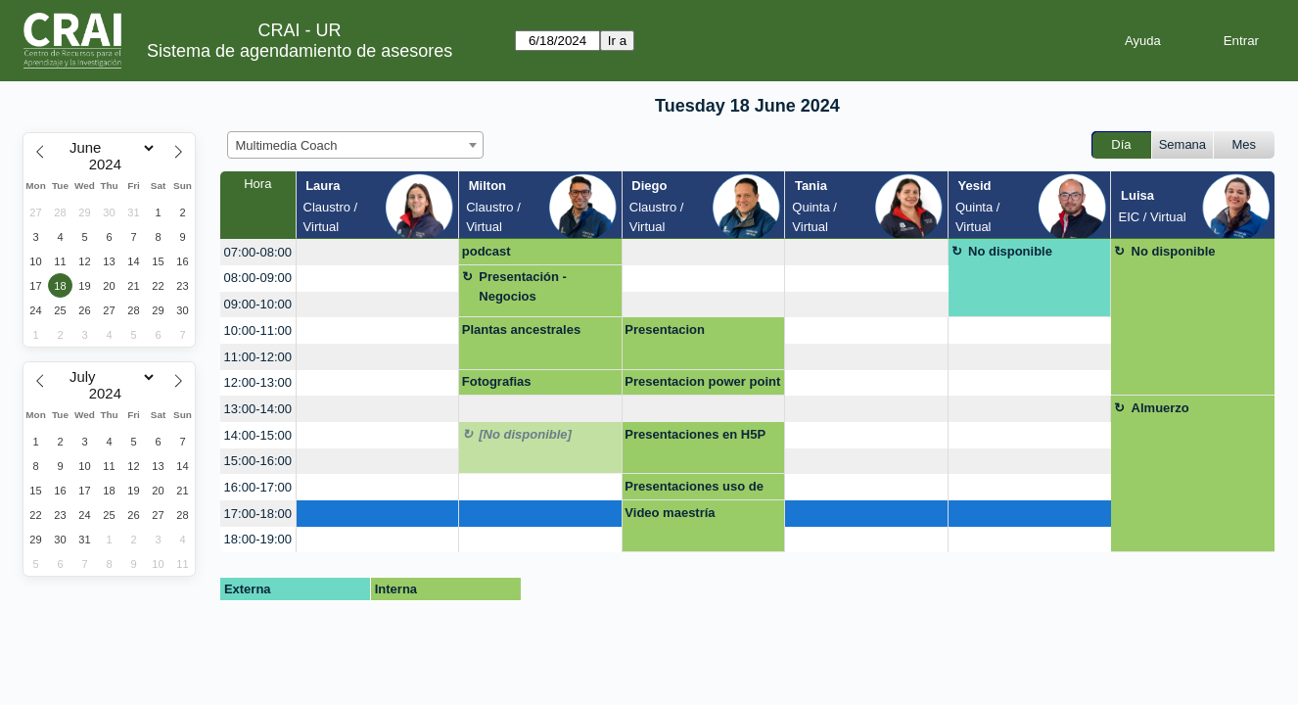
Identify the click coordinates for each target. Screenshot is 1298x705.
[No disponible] (525, 434)
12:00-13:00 (258, 382)
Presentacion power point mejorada (702, 385)
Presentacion (665, 329)
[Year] (109, 164)
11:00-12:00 (258, 357)
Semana (1182, 144)
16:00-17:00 (258, 487)
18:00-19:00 (258, 539)
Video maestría (670, 512)
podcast (486, 251)
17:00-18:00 (258, 513)
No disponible (1010, 251)
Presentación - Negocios (523, 286)
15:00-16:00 (258, 460)
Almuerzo (1160, 407)
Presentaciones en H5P (695, 434)
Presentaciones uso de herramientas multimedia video (700, 489)
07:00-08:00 (258, 252)
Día (1121, 144)
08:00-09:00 (258, 277)
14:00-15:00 (258, 435)
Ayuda (1143, 40)
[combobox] (355, 145)
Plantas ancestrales (521, 329)
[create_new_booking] (378, 252)
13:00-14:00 (258, 408)
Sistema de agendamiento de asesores (299, 51)
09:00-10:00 (258, 304)
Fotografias (497, 381)
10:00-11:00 (258, 330)
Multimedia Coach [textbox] (287, 145)
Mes (1244, 144)
